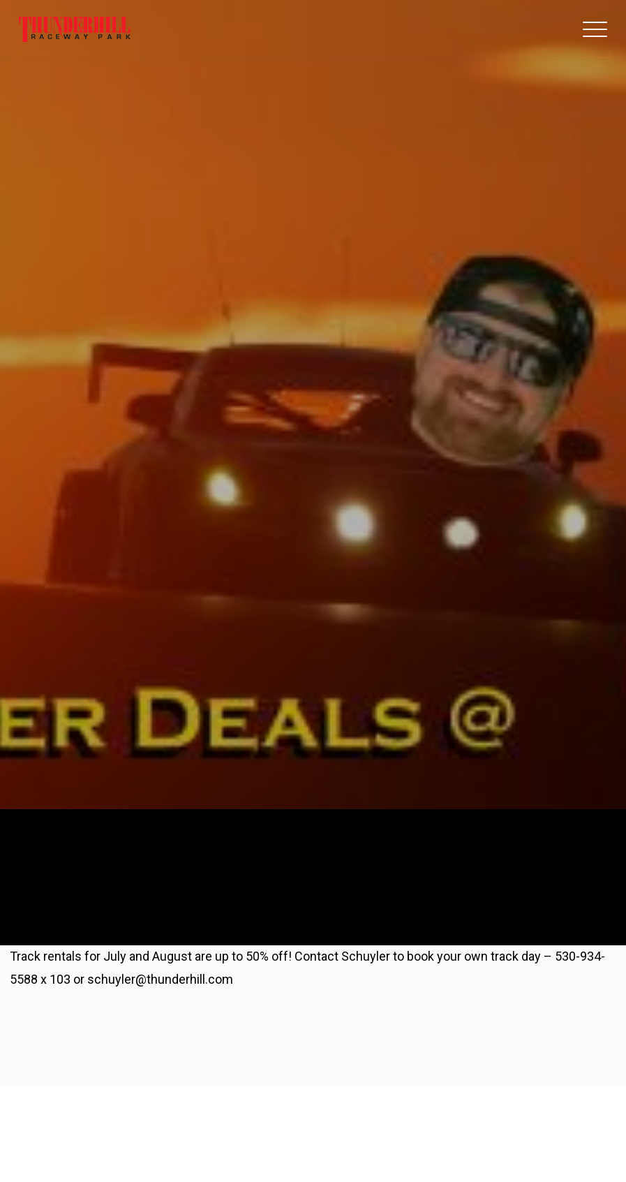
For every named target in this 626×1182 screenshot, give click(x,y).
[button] (595, 29)
